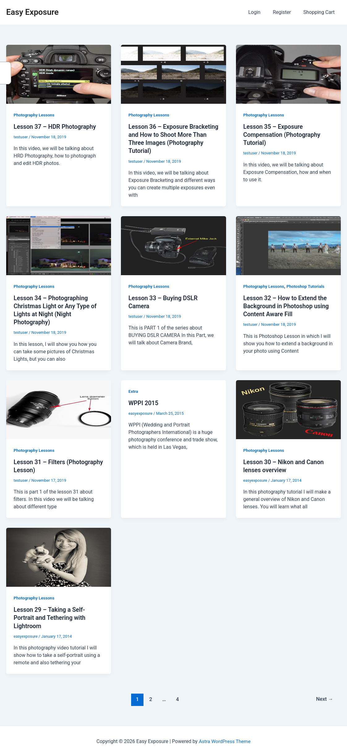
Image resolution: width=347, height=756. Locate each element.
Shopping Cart (320, 12)
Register (285, 12)
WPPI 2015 (143, 402)
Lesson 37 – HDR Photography (56, 126)
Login (261, 12)
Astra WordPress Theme (224, 740)
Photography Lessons (35, 114)
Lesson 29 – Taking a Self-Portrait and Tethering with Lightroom (51, 617)
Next (324, 698)
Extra (133, 390)
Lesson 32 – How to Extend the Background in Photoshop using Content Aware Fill (287, 305)
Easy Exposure (32, 12)
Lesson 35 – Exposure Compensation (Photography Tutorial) (283, 134)
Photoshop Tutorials (307, 286)
